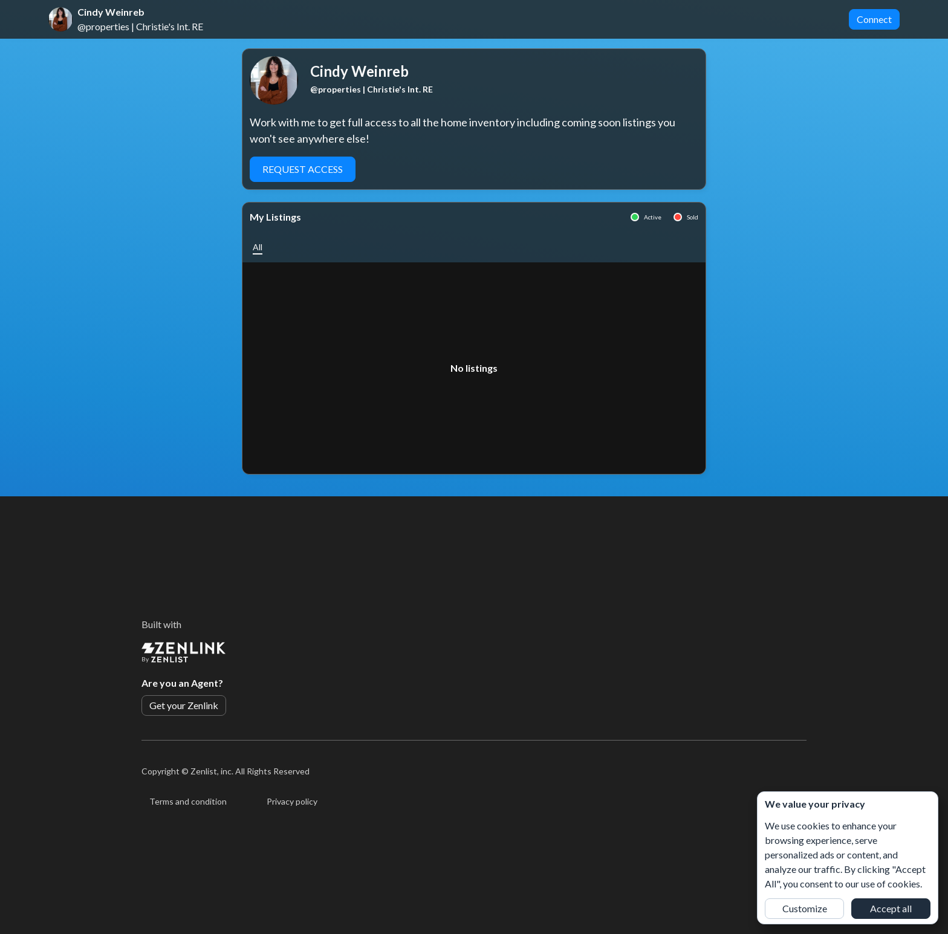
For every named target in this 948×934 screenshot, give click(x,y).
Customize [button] (804, 908)
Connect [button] (874, 19)
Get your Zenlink (183, 705)
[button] (257, 247)
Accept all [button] (891, 908)
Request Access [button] (302, 169)
